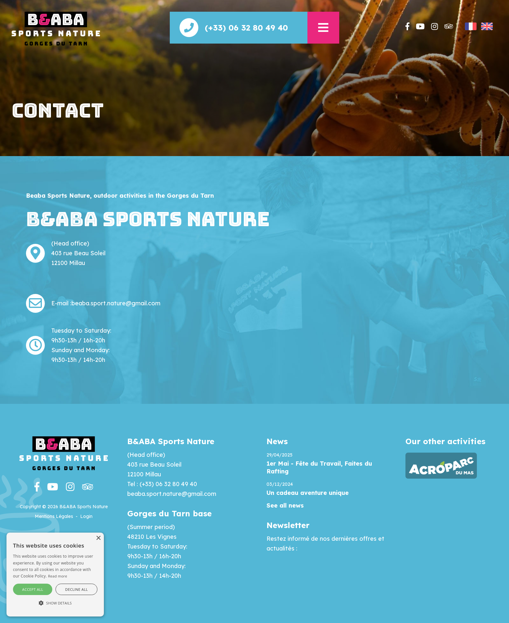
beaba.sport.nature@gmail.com (115, 303)
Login (86, 516)
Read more (57, 576)
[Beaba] (56, 28)
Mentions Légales (54, 516)
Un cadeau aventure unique (308, 493)
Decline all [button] (76, 589)
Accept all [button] (32, 589)
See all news (285, 505)
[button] (323, 28)
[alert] (55, 574)
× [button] (98, 538)
